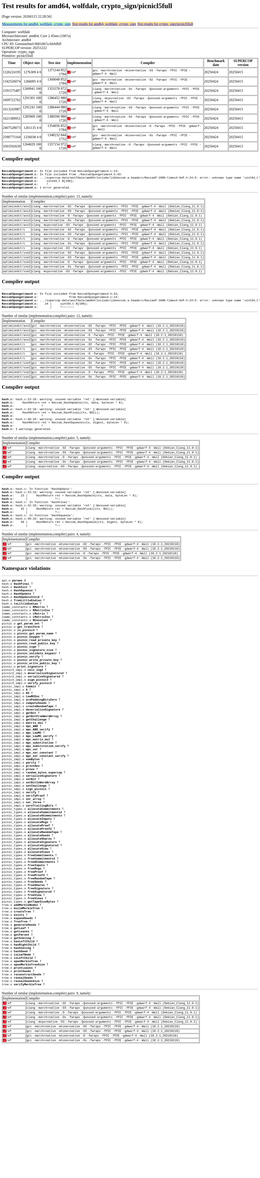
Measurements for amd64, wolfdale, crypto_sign (36, 24)
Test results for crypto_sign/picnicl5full (165, 24)
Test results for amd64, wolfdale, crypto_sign (104, 24)
